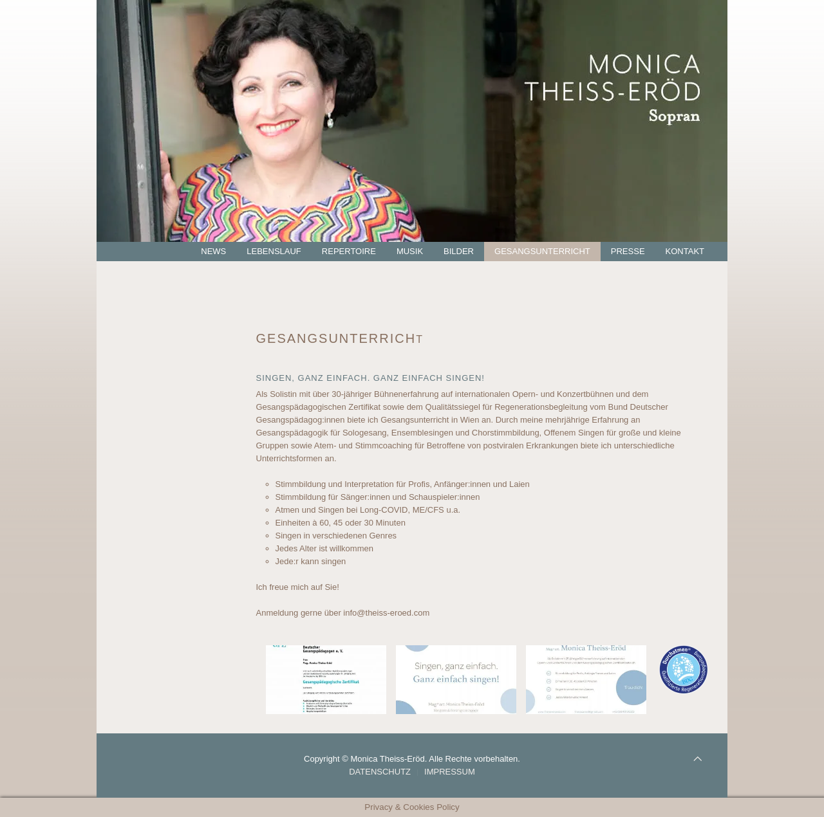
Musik (410, 251)
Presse (628, 251)
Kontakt (685, 251)
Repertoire (349, 251)
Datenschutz (380, 771)
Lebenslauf (274, 251)
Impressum (449, 771)
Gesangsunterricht (542, 251)
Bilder (459, 251)
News (213, 251)
